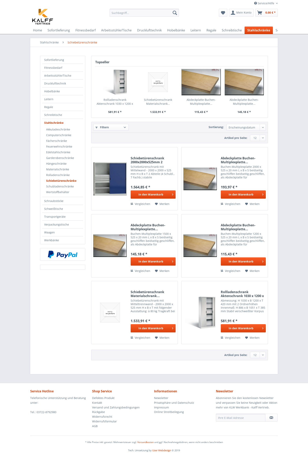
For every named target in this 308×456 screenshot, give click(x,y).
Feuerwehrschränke (59, 146)
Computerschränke (58, 135)
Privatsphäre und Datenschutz (174, 403)
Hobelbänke (52, 91)
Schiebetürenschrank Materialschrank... (158, 102)
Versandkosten (145, 442)
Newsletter (161, 398)
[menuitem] (144, 14)
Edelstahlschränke (58, 152)
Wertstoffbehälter (57, 192)
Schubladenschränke (60, 186)
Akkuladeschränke (58, 129)
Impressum (161, 407)
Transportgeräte (55, 216)
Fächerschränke (56, 141)
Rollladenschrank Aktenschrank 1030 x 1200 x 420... (115, 102)
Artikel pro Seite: (235, 138)
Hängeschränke (56, 163)
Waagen (49, 232)
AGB (95, 426)
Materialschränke (57, 169)
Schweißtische (53, 209)
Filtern (102, 127)
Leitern (48, 99)
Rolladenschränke (58, 175)
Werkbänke (51, 240)
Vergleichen (140, 204)
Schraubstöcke (53, 201)
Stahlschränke (53, 123)
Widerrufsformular (104, 421)
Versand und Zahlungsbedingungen (116, 407)
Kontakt (97, 403)
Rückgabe (98, 412)
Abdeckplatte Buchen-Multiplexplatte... (201, 102)
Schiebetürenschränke (61, 181)
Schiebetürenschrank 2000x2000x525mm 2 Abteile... (147, 160)
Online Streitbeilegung (169, 412)
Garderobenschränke (60, 158)
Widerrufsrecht (102, 416)
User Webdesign (161, 450)
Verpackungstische (56, 224)
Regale (48, 107)
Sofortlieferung (54, 60)
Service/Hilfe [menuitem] (264, 3)
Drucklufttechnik (55, 83)
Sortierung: (216, 127)
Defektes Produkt (103, 398)
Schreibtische (53, 115)
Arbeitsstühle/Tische (57, 75)
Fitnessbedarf (53, 68)
